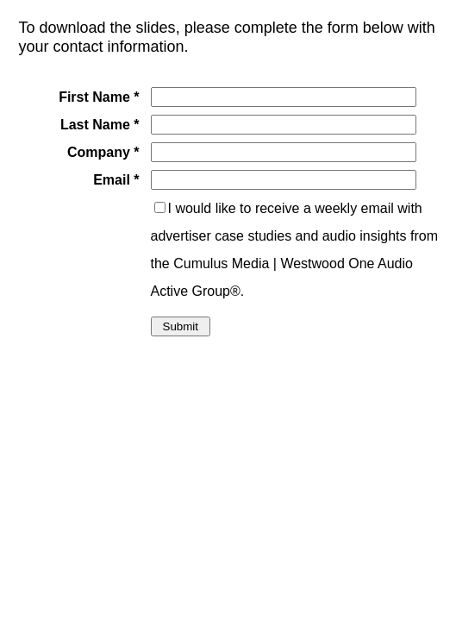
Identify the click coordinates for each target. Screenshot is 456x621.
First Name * (99, 97)
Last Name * (100, 124)
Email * (116, 179)
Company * (103, 152)
